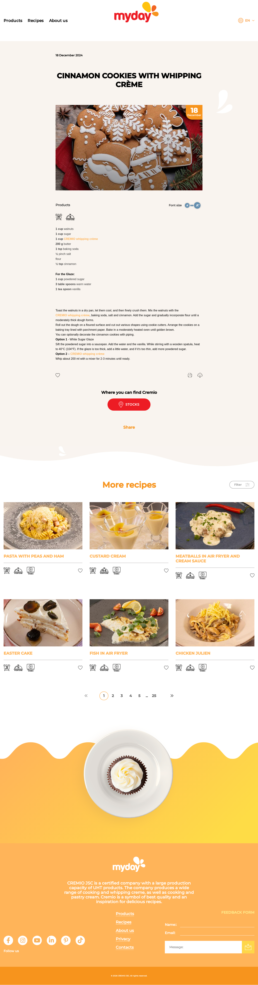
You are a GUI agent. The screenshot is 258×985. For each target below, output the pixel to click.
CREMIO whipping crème (81, 238)
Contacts (125, 947)
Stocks (129, 405)
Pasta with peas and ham (34, 556)
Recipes (36, 20)
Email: (170, 933)
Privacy (123, 938)
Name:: (171, 925)
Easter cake (18, 653)
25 (154, 696)
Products (13, 20)
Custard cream (108, 556)
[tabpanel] (129, 147)
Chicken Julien (193, 653)
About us (58, 20)
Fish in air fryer (109, 653)
